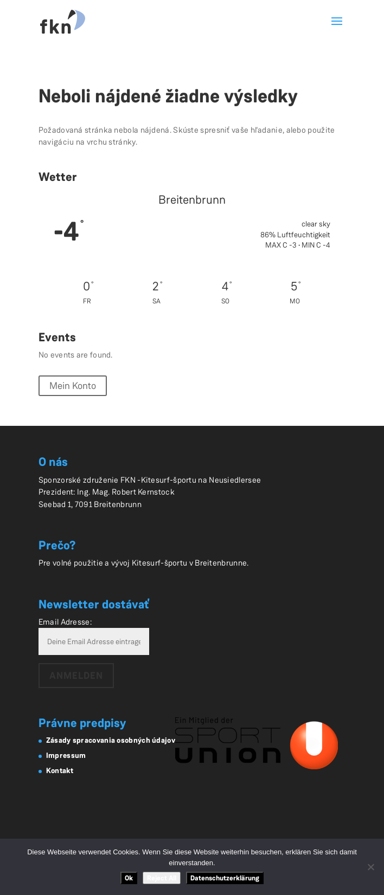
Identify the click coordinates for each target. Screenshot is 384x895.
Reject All (161, 878)
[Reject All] (370, 866)
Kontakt (59, 770)
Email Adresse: (65, 622)
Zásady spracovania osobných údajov (110, 740)
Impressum (66, 755)
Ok (129, 878)
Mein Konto (72, 385)
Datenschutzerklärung (224, 878)
